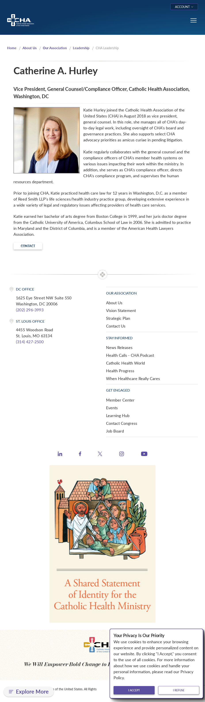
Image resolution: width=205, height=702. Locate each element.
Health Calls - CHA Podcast (130, 355)
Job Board (115, 431)
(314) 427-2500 (30, 341)
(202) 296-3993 (30, 309)
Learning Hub (117, 415)
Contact (28, 246)
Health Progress (120, 370)
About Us (30, 48)
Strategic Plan (118, 318)
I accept (134, 690)
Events (112, 407)
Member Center (120, 400)
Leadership (81, 48)
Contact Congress (121, 423)
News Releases (119, 347)
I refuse (178, 690)
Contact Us (115, 326)
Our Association (55, 48)
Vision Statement (121, 310)
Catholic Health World (125, 363)
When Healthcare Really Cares (133, 378)
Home (11, 48)
